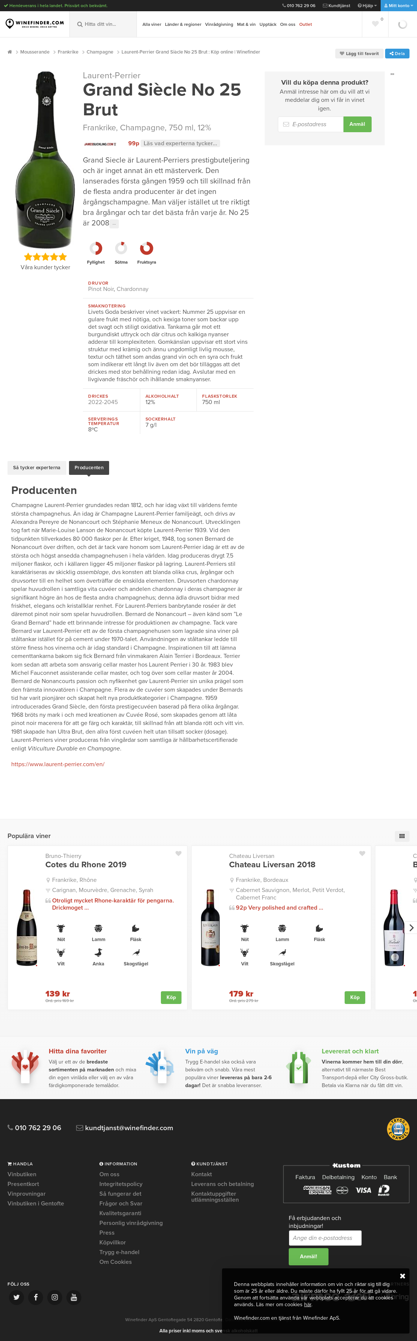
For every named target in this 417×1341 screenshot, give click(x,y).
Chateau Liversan (251, 855)
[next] (410, 926)
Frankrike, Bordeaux (262, 878)
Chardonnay (132, 289)
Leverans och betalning (222, 1182)
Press (107, 1231)
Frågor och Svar (120, 1202)
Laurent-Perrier (112, 75)
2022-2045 (103, 402)
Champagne (142, 128)
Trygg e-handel (119, 1250)
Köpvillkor (112, 1241)
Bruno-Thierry (63, 855)
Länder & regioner (183, 24)
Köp (171, 995)
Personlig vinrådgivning (131, 1221)
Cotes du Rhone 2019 (85, 863)
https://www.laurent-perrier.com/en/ (58, 763)
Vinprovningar (27, 1192)
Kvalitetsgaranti (120, 1212)
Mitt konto (398, 5)
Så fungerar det (120, 1192)
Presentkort (23, 1182)
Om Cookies (115, 1260)
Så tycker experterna (37, 467)
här (307, 1304)
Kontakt (201, 1173)
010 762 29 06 (298, 5)
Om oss (288, 24)
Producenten (89, 467)
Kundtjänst (336, 5)
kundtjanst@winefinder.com (124, 1127)
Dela (397, 53)
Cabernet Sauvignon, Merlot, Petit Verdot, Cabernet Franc (290, 892)
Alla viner (151, 24)
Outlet (305, 24)
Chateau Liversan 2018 (272, 863)
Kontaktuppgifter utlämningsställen (215, 1195)
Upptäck (268, 24)
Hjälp (367, 5)
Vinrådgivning (219, 24)
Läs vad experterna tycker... (180, 143)
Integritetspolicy (120, 1182)
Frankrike (99, 128)
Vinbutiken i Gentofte (36, 1202)
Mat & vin (246, 24)
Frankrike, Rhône (74, 878)
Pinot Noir (101, 289)
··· (114, 224)
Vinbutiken (22, 1173)
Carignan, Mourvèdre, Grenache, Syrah (102, 888)
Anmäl (357, 124)
